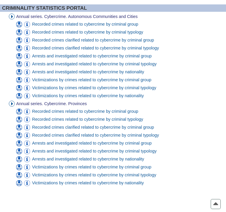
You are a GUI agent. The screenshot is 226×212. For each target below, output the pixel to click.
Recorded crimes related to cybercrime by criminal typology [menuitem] (87, 32)
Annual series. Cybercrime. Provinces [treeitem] (51, 103)
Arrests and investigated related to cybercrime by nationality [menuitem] (88, 71)
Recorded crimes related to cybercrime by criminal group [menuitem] (85, 24)
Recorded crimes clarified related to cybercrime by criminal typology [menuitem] (95, 48)
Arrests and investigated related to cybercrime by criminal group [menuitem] (92, 56)
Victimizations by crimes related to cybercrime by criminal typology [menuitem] (94, 87)
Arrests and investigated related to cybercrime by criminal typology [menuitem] (94, 64)
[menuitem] (19, 24)
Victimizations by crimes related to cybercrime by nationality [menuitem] (88, 95)
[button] (216, 204)
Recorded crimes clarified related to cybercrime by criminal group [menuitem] (93, 40)
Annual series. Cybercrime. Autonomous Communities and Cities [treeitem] (77, 16)
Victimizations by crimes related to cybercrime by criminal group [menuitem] (91, 79)
